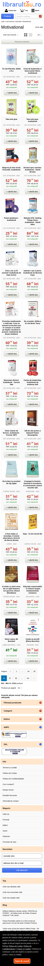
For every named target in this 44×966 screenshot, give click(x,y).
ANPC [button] (6, 727)
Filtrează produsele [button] (12, 703)
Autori (5, 831)
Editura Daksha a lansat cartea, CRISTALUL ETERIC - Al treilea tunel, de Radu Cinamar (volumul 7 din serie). (20, 913)
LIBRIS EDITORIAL (9, 645)
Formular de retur (9, 842)
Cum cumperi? (8, 784)
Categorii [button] (8, 711)
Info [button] (4, 762)
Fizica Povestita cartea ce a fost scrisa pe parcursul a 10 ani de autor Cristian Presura (20, 922)
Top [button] (4, 881)
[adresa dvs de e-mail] (22, 863)
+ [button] (40, 702)
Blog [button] (5, 905)
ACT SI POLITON (9, 77)
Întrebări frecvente (10, 795)
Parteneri (6, 836)
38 (16, 678)
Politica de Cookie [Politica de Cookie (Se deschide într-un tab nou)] (16, 946)
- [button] (40, 727)
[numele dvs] (22, 856)
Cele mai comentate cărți (12, 892)
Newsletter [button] (7, 849)
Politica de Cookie (10, 773)
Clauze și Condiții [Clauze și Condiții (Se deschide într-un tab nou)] (24, 949)
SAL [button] (6, 744)
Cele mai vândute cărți (11, 887)
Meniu (35, 10)
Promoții (6, 820)
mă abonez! (22, 870)
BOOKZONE (30, 491)
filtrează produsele (22, 42)
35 (34, 671)
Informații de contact (11, 801)
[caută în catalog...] (26, 16)
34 (28, 671)
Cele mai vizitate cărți (11, 898)
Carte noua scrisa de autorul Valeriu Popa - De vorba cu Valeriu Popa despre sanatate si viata (21, 930)
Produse (7, 16)
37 (10, 678)
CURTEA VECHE (9, 491)
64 (28, 678)
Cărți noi (6, 814)
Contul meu (10, 10)
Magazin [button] (6, 808)
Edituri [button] (7, 719)
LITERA (9, 544)
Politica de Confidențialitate (13, 779)
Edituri (5, 825)
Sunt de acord (22, 961)
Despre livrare (8, 790)
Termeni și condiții (10, 768)
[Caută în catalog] (40, 16)
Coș (24, 10)
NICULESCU (30, 597)
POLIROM (30, 645)
